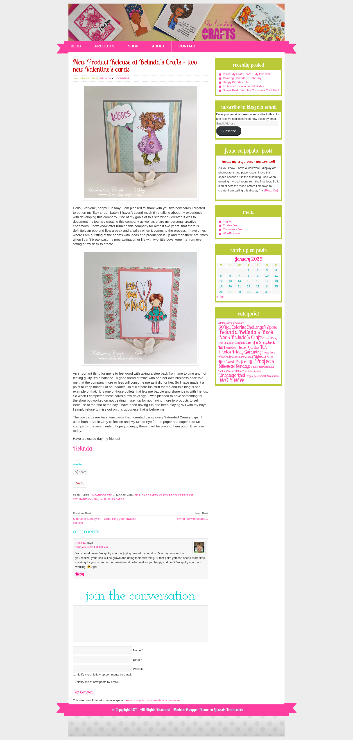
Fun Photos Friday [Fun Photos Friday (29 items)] (242, 349)
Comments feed (233, 229)
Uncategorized (101, 495)
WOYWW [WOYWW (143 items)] (231, 380)
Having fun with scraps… (192, 518)
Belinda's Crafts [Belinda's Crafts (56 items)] (247, 337)
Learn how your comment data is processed (152, 700)
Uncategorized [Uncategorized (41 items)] (231, 375)
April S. (80, 542)
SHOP (133, 46)
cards (163, 495)
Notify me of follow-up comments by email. (104, 674)
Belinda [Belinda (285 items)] (228, 332)
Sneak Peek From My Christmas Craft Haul (251, 90)
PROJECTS (104, 46)
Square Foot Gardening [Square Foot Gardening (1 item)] (262, 366)
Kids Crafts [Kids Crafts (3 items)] (224, 356)
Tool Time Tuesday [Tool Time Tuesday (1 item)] (252, 371)
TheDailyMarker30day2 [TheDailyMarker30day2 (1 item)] (230, 371)
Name (137, 650)
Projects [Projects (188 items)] (264, 361)
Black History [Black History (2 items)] (270, 338)
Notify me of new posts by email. (98, 682)
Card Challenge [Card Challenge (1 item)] (226, 342)
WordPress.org (232, 233)
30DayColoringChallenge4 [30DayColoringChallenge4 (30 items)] (242, 327)
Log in (227, 221)
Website (138, 669)
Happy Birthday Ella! (236, 82)
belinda (105, 78)
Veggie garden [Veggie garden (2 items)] (253, 376)
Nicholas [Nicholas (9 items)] (259, 356)
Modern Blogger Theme (191, 709)
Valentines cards (112, 499)
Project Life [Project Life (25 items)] (244, 361)
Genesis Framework (228, 709)
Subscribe (228, 131)
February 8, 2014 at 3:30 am (91, 547)
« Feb (220, 296)
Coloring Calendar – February (242, 78)
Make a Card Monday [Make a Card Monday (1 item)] (242, 356)
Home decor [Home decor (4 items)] (269, 352)
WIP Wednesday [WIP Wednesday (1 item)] (269, 376)
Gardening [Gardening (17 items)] (252, 352)
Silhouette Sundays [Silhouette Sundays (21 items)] (234, 366)
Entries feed (230, 225)
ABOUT (158, 46)
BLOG (76, 46)
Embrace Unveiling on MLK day (243, 86)
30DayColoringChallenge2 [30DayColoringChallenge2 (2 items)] (231, 322)
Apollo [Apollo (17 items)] (272, 327)
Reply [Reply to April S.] (79, 574)
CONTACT (187, 46)
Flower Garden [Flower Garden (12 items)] (248, 347)
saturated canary (85, 499)
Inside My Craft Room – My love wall (246, 74)
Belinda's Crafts (176, 22)
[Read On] (271, 190)
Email (136, 659)
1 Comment (121, 78)
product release (181, 495)
